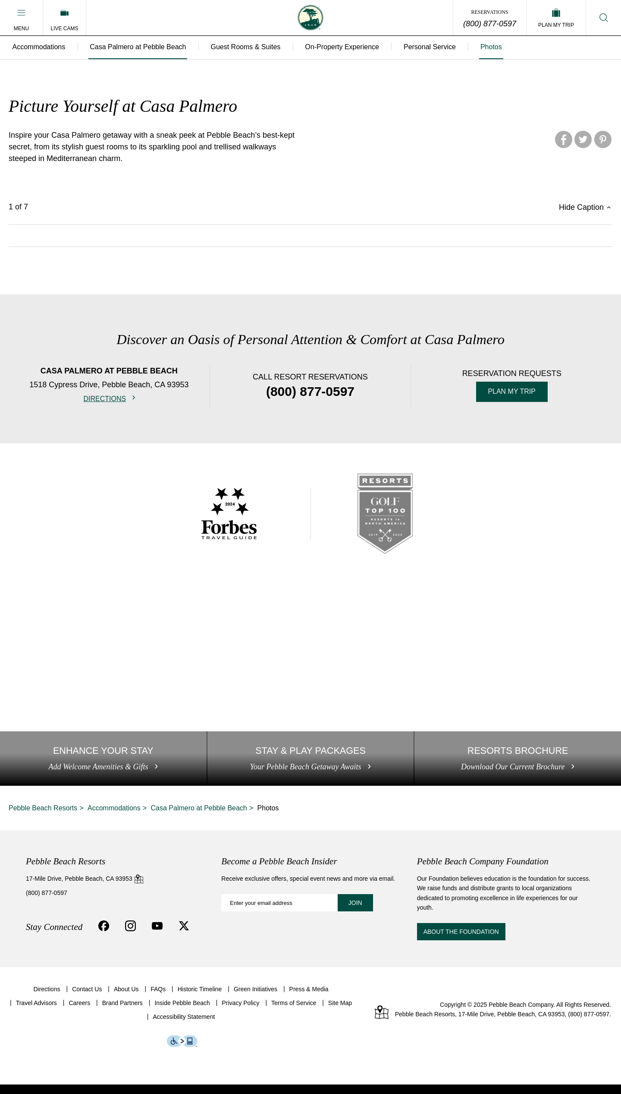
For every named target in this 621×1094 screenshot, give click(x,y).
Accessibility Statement (184, 1026)
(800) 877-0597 (489, 23)
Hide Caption (581, 207)
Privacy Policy (240, 1012)
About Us (126, 998)
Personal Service (435, 47)
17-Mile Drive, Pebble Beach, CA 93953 (85, 888)
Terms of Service (293, 1012)
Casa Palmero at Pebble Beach (140, 47)
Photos (498, 47)
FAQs (158, 998)
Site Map (340, 1012)
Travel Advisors (36, 1012)
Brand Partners (122, 1012)
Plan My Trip (512, 391)
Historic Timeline (200, 998)
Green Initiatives (255, 998)
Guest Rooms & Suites (249, 47)
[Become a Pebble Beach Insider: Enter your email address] (297, 912)
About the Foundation (461, 941)
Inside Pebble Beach (182, 1012)
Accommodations (39, 47)
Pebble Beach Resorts (43, 817)
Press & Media (309, 998)
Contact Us (87, 998)
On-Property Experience (347, 47)
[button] (21, 17)
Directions (104, 398)
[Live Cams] (64, 17)
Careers (79, 1012)
